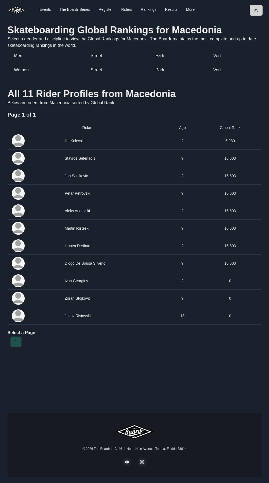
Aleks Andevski (77, 211)
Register (105, 9)
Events (45, 9)
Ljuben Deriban (77, 246)
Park (159, 55)
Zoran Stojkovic (78, 298)
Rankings (148, 9)
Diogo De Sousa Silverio (85, 263)
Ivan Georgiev (76, 281)
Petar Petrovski (77, 193)
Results (171, 9)
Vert (217, 55)
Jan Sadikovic (76, 176)
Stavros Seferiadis (80, 158)
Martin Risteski (77, 228)
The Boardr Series (75, 9)
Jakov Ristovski (77, 316)
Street (96, 55)
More (190, 9)
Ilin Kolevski (75, 141)
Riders (126, 9)
